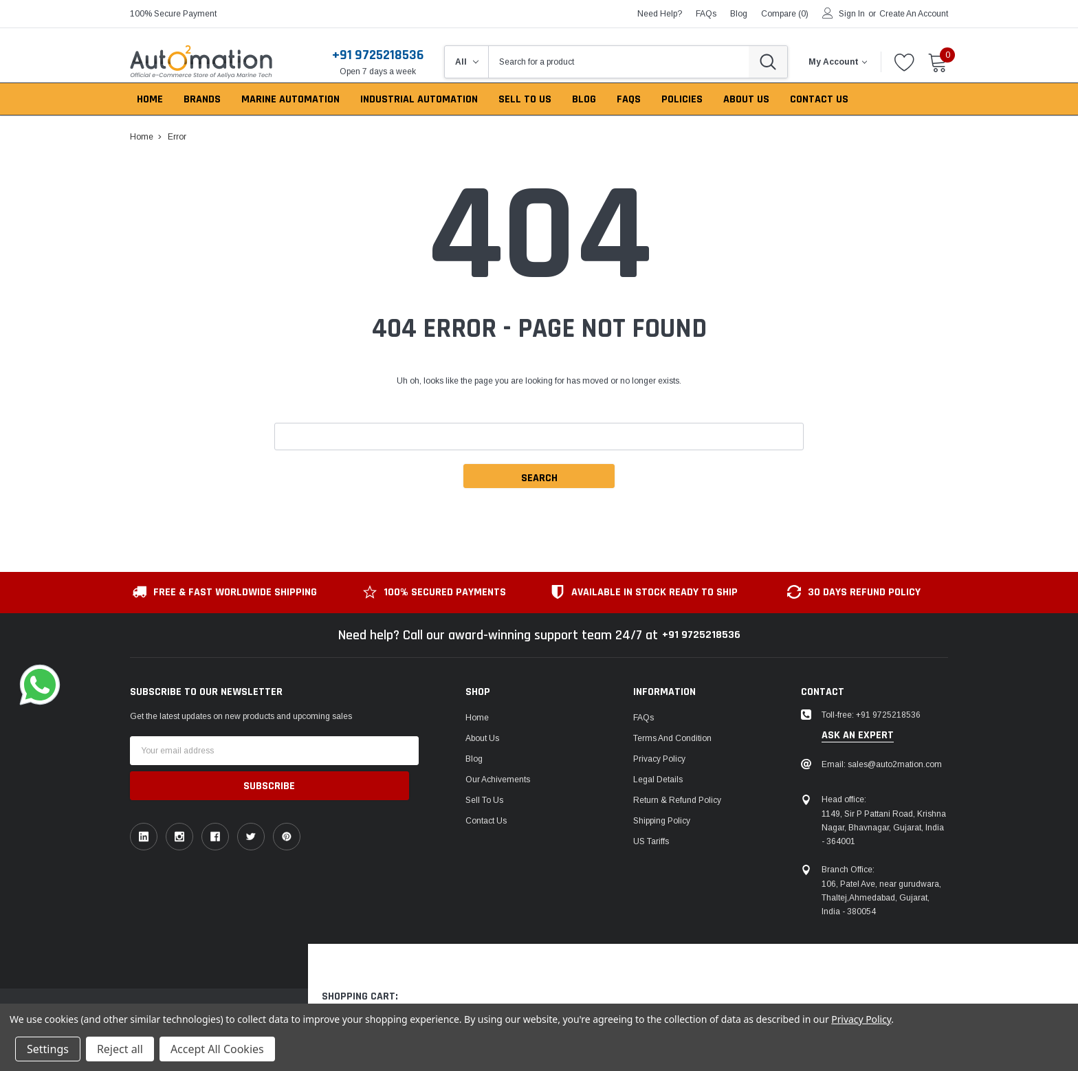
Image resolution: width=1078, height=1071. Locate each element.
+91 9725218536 (378, 55)
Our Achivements (497, 779)
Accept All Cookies (217, 1049)
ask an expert (858, 735)
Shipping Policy (661, 821)
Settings (48, 1049)
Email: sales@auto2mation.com (882, 764)
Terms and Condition (672, 738)
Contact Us (486, 821)
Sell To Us (484, 800)
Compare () (784, 14)
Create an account (913, 14)
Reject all (120, 1049)
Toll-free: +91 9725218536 (871, 715)
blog (738, 14)
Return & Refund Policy (677, 800)
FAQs (706, 14)
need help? (659, 14)
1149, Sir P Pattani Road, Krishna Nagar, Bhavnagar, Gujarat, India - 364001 (884, 827)
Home (477, 717)
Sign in (852, 14)
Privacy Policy (659, 759)
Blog (474, 759)
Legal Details (658, 779)
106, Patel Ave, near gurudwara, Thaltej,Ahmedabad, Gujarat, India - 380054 (881, 897)
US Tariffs (651, 841)
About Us (482, 738)
